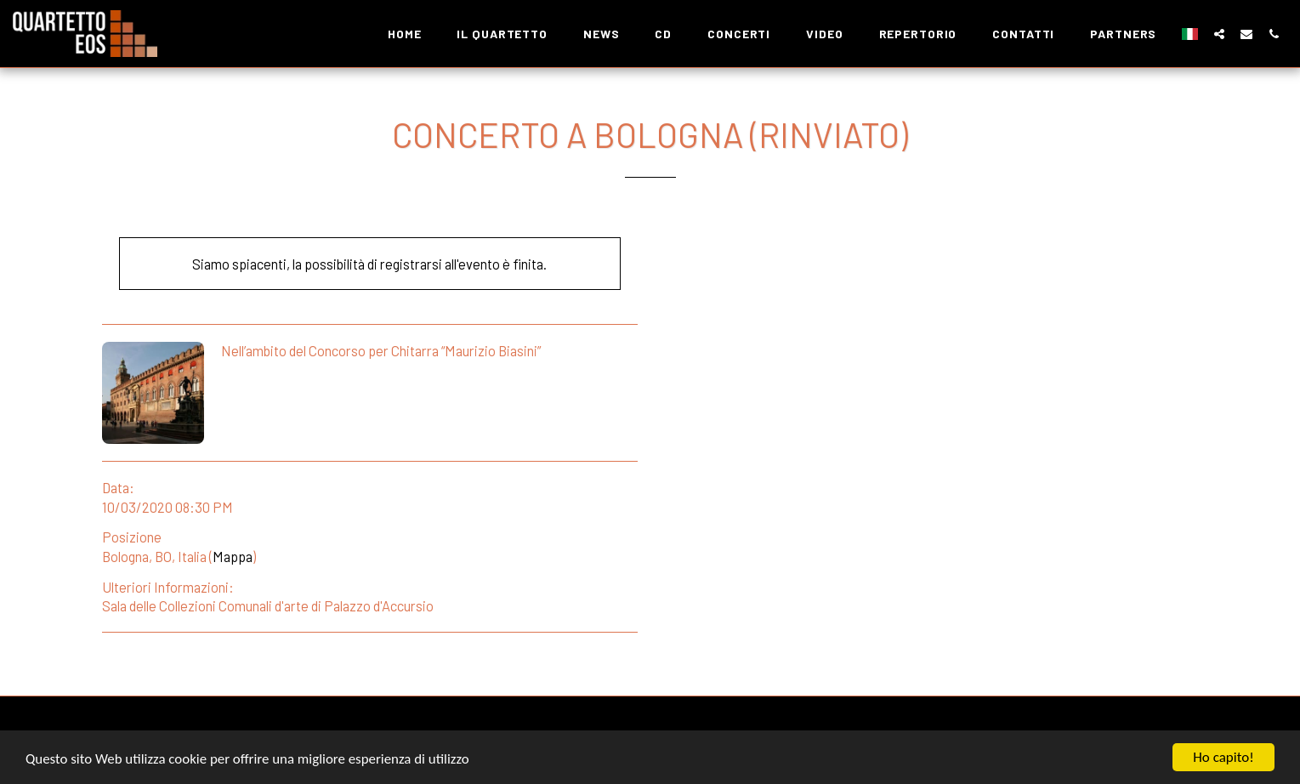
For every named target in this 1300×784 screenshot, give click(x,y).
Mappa (233, 556)
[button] (1219, 33)
